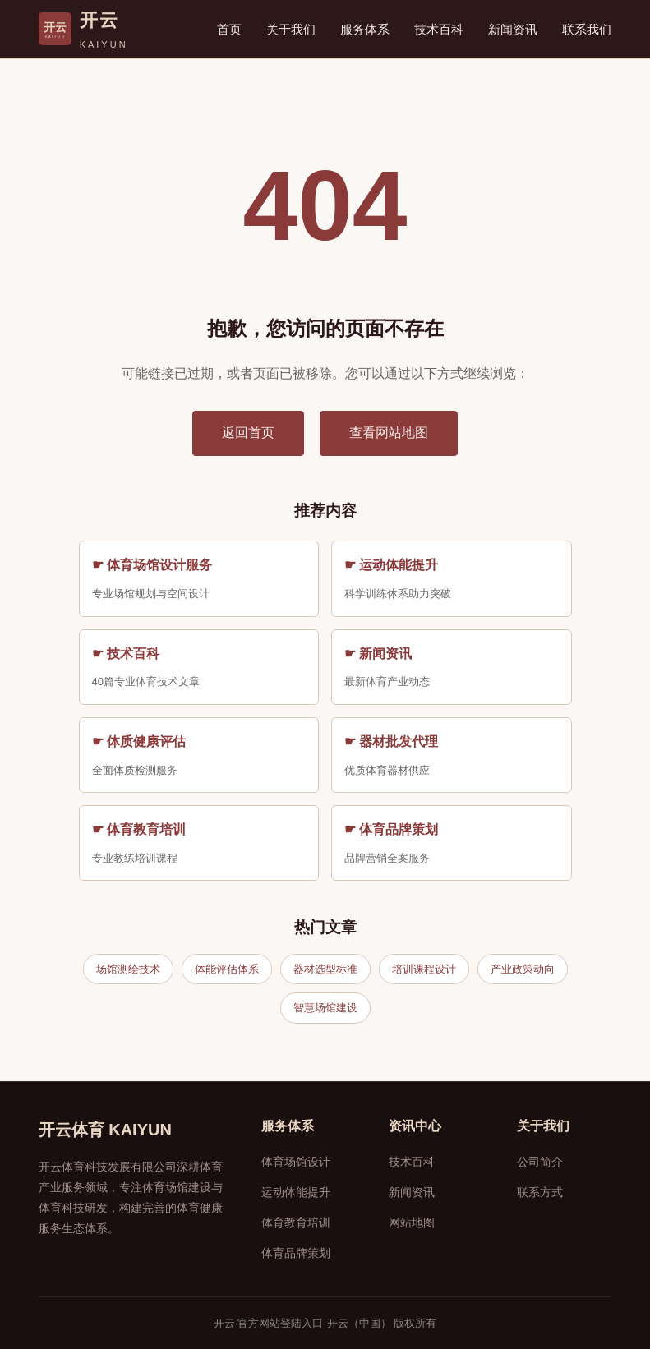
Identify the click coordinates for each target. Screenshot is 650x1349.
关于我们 (291, 29)
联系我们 (586, 29)
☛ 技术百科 (125, 654)
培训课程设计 (424, 969)
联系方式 (540, 1192)
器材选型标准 (325, 969)
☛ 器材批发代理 (391, 741)
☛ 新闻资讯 (378, 654)
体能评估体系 (227, 969)
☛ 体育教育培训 (139, 829)
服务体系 (365, 29)
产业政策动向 (523, 969)
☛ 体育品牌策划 (391, 829)
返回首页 (248, 433)
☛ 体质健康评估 (139, 741)
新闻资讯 (512, 29)
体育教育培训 (295, 1222)
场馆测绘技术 (128, 969)
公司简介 (540, 1161)
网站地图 (412, 1222)
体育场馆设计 (295, 1161)
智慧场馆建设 (325, 1007)
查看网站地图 (388, 433)
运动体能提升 (295, 1192)
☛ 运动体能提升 (391, 565)
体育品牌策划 (295, 1252)
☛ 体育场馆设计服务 (152, 565)
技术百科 (438, 29)
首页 (229, 29)
